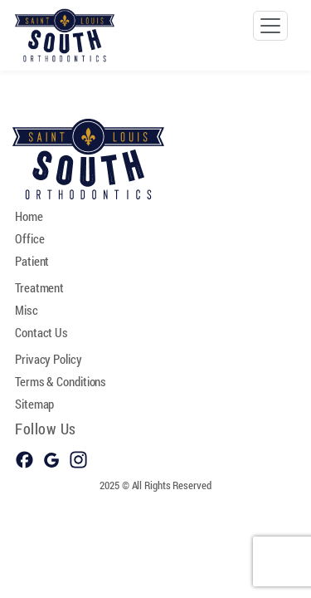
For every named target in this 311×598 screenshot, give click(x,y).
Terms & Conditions (60, 381)
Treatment (39, 287)
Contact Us (41, 332)
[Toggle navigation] (270, 26)
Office (29, 238)
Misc (26, 309)
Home (29, 216)
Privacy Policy (48, 358)
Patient (32, 260)
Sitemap (34, 403)
